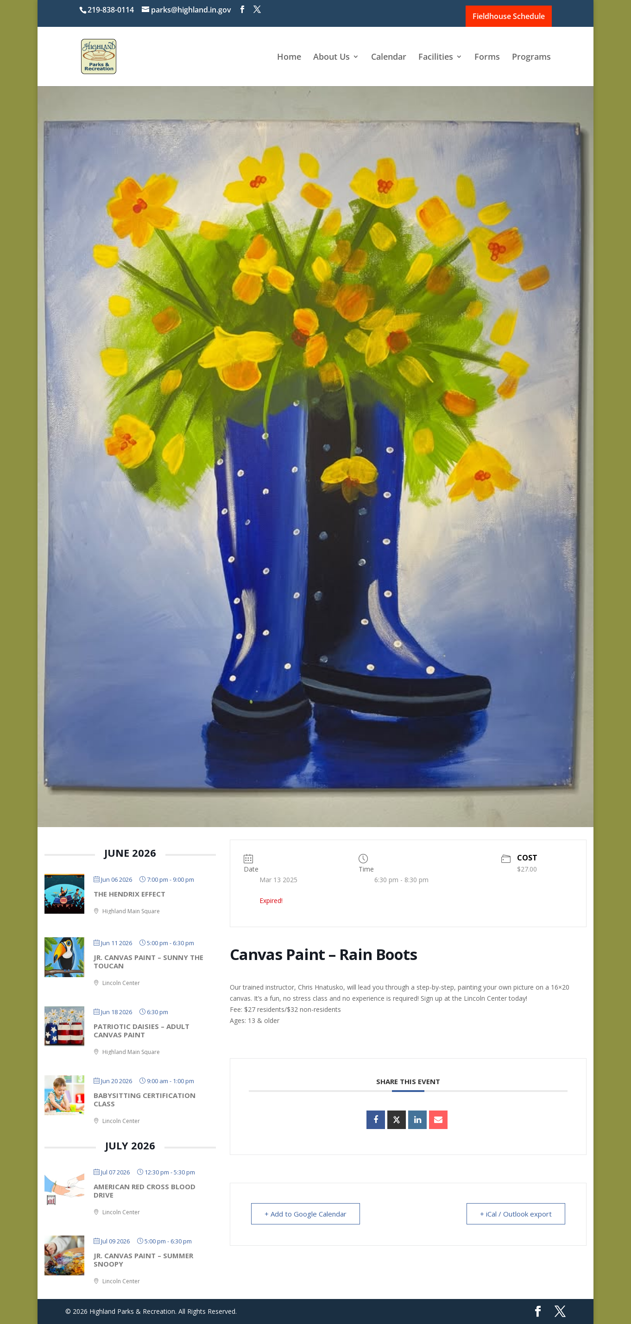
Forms (487, 57)
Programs (531, 57)
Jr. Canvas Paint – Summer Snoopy (143, 1259)
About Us (331, 57)
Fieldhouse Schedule (509, 16)
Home (289, 57)
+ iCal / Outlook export (516, 1213)
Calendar (388, 57)
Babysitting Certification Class (145, 1099)
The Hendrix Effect (129, 893)
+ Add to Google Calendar (306, 1213)
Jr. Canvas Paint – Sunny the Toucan (148, 961)
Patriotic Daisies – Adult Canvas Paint (141, 1030)
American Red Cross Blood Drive (145, 1190)
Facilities (435, 57)
